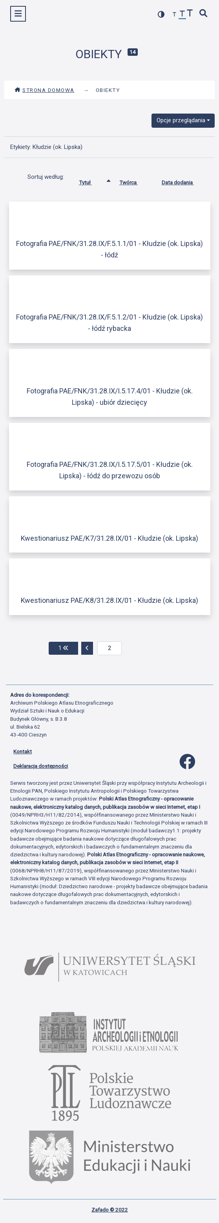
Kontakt (22, 751)
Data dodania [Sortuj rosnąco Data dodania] (184, 180)
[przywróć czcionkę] (182, 14)
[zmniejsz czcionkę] (175, 14)
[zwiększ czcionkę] (190, 13)
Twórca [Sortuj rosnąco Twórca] (134, 180)
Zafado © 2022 (109, 1209)
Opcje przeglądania (181, 120)
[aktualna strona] (109, 648)
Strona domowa (44, 90)
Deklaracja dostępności (40, 766)
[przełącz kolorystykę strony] (161, 14)
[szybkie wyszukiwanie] (204, 13)
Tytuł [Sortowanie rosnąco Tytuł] (91, 180)
